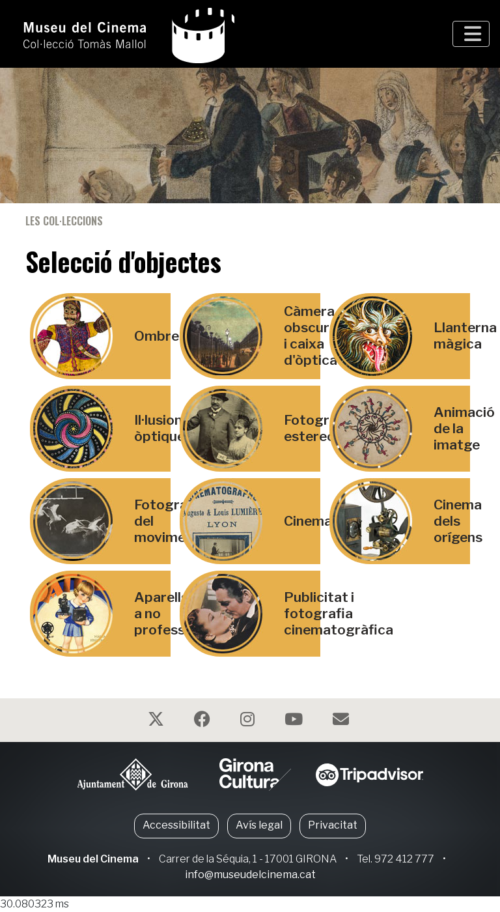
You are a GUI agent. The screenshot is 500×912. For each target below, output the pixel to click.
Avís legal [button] (259, 825)
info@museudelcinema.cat (250, 874)
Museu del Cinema (93, 859)
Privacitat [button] (332, 825)
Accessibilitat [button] (176, 825)
